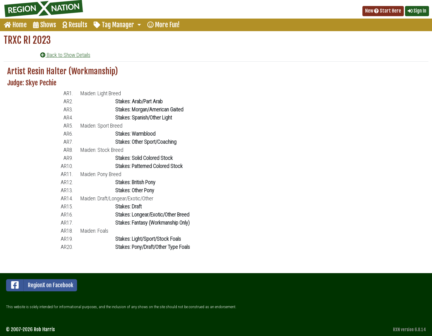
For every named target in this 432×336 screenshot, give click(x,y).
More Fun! (163, 25)
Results (74, 25)
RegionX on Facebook (39, 285)
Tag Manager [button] (115, 25)
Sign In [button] (417, 11)
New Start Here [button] (383, 11)
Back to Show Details (65, 55)
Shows (44, 25)
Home (15, 25)
